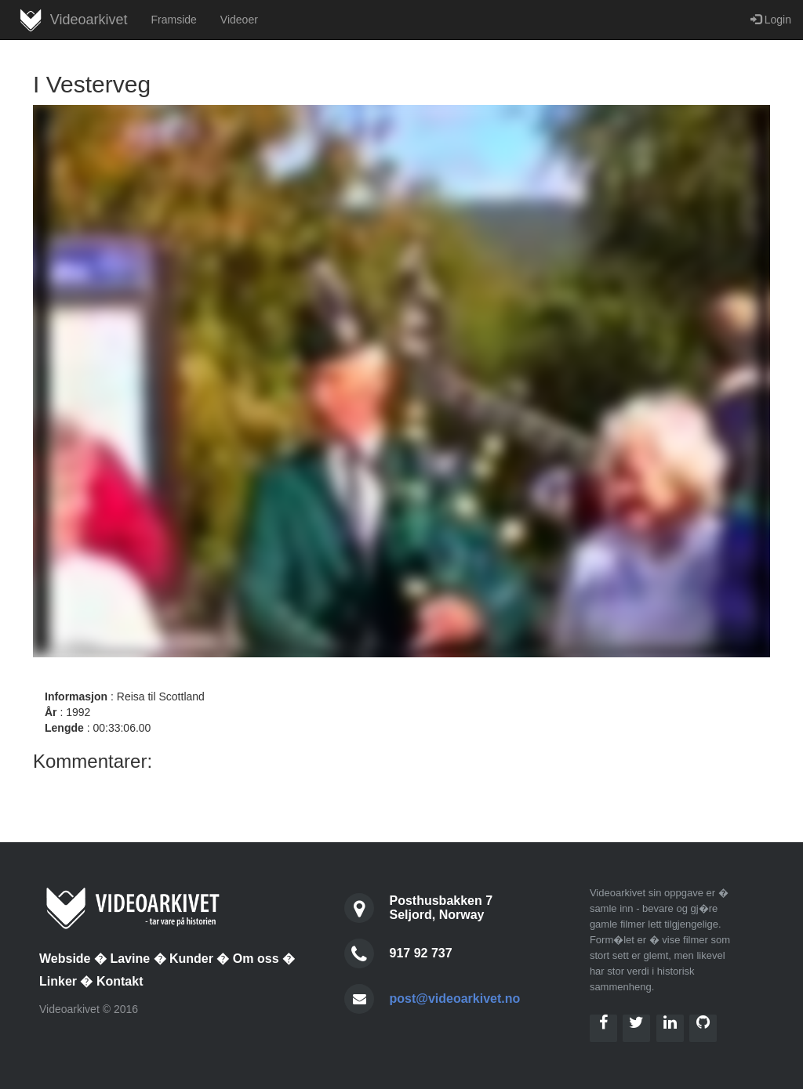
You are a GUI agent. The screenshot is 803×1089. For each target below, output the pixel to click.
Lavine (130, 958)
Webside (65, 958)
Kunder (191, 958)
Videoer (239, 19)
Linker (58, 981)
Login (770, 19)
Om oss (256, 958)
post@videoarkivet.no (455, 998)
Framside (173, 19)
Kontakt (120, 981)
